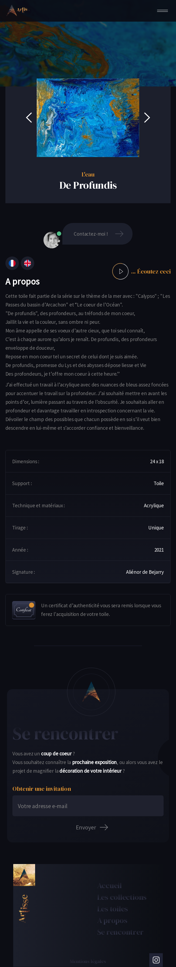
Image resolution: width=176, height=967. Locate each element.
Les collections (122, 897)
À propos (112, 920)
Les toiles (112, 908)
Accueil (109, 885)
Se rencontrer (120, 932)
